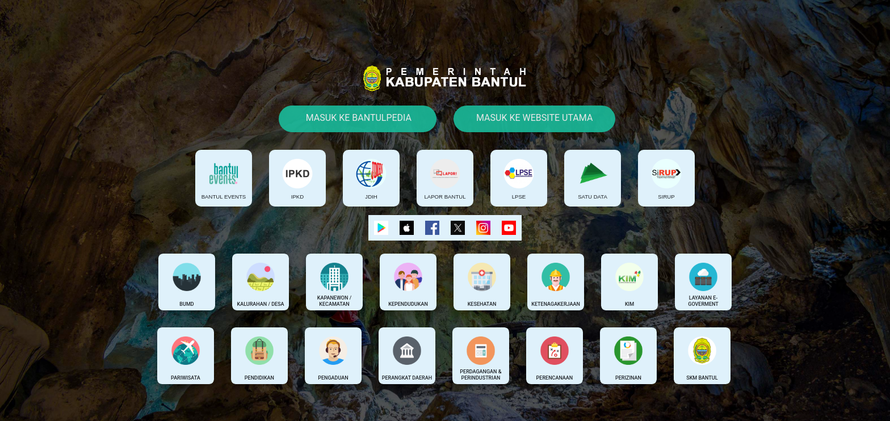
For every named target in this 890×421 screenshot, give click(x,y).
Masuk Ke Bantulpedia (357, 117)
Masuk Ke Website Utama (534, 117)
